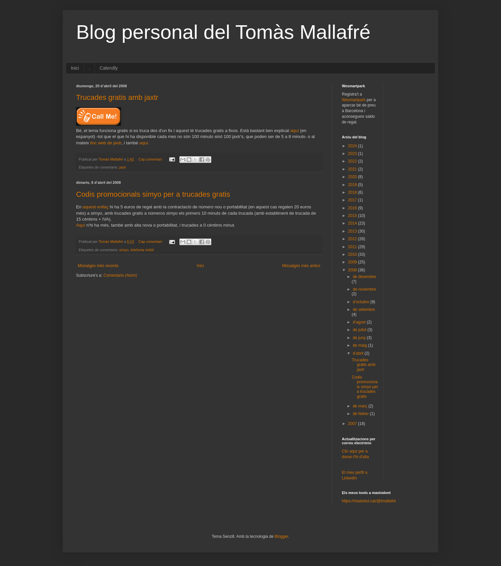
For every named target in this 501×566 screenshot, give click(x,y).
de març (360, 406)
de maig (360, 345)
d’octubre (361, 302)
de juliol (360, 329)
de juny (360, 337)
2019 (353, 184)
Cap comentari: (151, 159)
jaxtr (122, 167)
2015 (353, 215)
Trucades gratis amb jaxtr (117, 97)
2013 (353, 231)
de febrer (361, 413)
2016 (353, 208)
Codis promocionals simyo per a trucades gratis (153, 194)
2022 (353, 161)
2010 (353, 254)
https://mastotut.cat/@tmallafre (369, 501)
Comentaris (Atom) (120, 275)
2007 (353, 423)
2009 (353, 262)
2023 (353, 153)
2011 (353, 247)
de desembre (364, 276)
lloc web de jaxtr (106, 142)
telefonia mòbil (142, 250)
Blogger (281, 536)
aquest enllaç (96, 206)
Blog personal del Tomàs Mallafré (223, 32)
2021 (353, 169)
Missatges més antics (301, 265)
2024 (353, 146)
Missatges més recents (98, 265)
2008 (353, 270)
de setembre (364, 309)
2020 (353, 177)
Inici (75, 68)
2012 (353, 239)
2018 (353, 192)
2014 (353, 223)
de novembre (364, 289)
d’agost (360, 322)
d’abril (358, 353)
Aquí (80, 225)
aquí (294, 130)
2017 (353, 200)
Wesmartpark (353, 100)
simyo (124, 250)
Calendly (109, 68)
